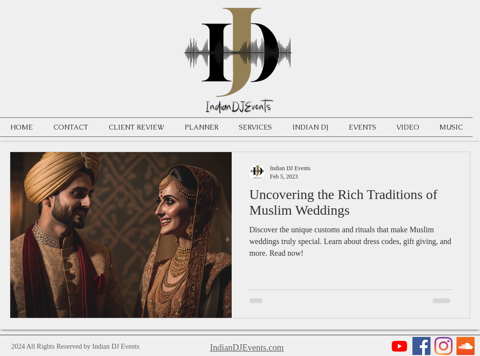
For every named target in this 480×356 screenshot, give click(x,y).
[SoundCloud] (465, 346)
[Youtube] (399, 346)
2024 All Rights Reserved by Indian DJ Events (75, 346)
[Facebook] (421, 346)
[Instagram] (443, 346)
